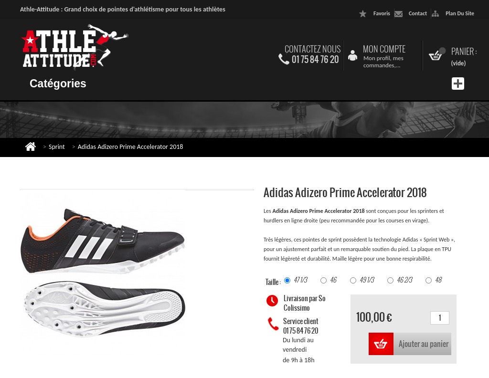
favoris (381, 13)
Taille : (274, 282)
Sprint (57, 147)
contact (418, 13)
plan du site (460, 13)
